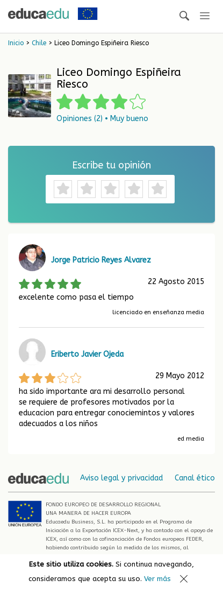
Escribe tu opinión (111, 165)
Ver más (157, 579)
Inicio (16, 43)
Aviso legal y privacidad (121, 478)
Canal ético (195, 478)
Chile (39, 43)
